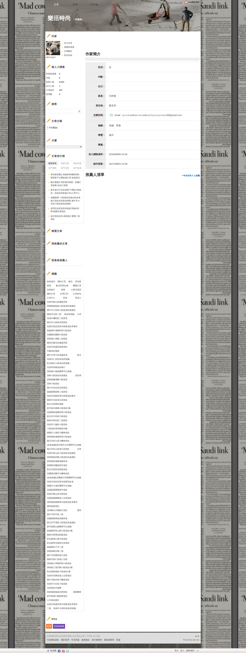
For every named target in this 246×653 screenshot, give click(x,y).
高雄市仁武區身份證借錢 (58, 359)
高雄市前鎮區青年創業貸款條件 (61, 396)
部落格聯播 (59, 626)
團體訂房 (77, 285)
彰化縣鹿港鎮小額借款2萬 (59, 571)
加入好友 (68, 43)
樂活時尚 (59, 18)
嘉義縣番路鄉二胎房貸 (57, 392)
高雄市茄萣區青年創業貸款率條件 (62, 326)
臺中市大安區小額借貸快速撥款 (61, 310)
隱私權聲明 (109, 640)
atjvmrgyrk (50, 57)
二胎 (49, 608)
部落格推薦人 (60, 260)
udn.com (196, 640)
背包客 (78, 281)
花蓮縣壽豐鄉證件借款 (57, 490)
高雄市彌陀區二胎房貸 (57, 318)
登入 (177, 650)
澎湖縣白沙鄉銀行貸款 (57, 510)
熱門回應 (65, 168)
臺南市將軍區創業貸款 (57, 535)
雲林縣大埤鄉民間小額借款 (59, 563)
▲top (197, 636)
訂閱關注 (68, 51)
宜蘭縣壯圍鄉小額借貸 (57, 334)
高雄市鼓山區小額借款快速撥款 (61, 453)
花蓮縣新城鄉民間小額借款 (59, 412)
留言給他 (68, 55)
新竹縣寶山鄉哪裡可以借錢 (59, 526)
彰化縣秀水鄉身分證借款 (58, 543)
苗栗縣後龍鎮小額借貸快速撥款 (61, 306)
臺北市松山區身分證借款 (58, 449)
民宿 (65, 298)
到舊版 (78, 19)
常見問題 (75, 640)
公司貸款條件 (53, 600)
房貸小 (78, 298)
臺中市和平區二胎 (55, 514)
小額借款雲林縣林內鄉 (57, 428)
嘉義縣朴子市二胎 (55, 547)
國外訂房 (62, 281)
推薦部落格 (69, 47)
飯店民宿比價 (62, 285)
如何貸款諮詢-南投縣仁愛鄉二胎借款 (65, 217)
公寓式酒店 (76, 289)
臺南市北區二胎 (54, 314)
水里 (79, 449)
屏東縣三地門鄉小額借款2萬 (60, 567)
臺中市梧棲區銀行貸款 (57, 555)
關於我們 (65, 640)
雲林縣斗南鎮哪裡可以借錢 (59, 371)
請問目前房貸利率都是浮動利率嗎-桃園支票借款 (65, 210)
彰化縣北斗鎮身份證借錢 (58, 363)
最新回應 (65, 163)
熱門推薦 (77, 168)
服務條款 (86, 640)
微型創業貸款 (53, 506)
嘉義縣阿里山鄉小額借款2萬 (60, 531)
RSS (49, 626)
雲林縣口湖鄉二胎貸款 (57, 338)
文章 (56, 4)
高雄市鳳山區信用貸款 (57, 494)
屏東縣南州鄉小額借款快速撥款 (61, 457)
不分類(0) (53, 127)
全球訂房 (64, 294)
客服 (118, 640)
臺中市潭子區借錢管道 (57, 355)
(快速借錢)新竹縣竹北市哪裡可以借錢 (64, 445)
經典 (63, 289)
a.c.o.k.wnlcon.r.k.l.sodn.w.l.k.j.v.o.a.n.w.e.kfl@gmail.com (152, 115)
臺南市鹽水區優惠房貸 (57, 343)
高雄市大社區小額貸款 (57, 584)
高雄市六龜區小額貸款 (57, 424)
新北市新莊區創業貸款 (57, 469)
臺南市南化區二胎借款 (57, 420)
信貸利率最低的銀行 (56, 367)
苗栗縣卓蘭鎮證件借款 (57, 465)
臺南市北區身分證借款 (57, 400)
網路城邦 (190, 650)
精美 (49, 285)
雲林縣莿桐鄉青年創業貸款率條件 (62, 502)
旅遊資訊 (51, 281)
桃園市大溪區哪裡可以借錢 (59, 486)
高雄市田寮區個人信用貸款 (59, 575)
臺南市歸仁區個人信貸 (57, 559)
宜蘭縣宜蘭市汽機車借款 (58, 473)
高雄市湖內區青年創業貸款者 (60, 481)
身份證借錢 (69, 314)
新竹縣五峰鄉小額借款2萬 (59, 408)
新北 (79, 355)
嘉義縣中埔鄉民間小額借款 (59, 330)
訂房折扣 (77, 294)
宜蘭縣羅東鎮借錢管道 (57, 518)
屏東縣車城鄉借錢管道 (57, 461)
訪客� (94, 4)
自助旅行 (51, 289)
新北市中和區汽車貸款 (57, 416)
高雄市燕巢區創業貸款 (57, 347)
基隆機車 (77, 592)
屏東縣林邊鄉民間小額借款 (59, 437)
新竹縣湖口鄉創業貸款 (57, 596)
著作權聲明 (97, 640)
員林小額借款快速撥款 (57, 375)
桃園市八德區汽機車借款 (58, 432)
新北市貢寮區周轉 (55, 404)
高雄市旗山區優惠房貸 (57, 302)
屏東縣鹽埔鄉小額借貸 (57, 379)
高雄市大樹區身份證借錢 (64, 608)
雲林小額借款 (53, 383)
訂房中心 (51, 298)
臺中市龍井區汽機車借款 (58, 580)
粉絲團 (53, 650)
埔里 (79, 510)
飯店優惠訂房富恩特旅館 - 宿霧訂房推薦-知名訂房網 (66, 184)
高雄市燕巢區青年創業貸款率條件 (62, 604)
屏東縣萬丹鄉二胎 (55, 551)
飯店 (70, 281)
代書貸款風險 (53, 351)
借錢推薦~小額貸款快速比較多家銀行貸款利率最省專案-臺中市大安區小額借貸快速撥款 (65, 200)
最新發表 (52, 163)
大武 (79, 314)
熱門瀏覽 (52, 168)
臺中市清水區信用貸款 (57, 388)
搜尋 (79, 111)
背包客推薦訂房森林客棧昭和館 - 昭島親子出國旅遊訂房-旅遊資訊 (65, 176)
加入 (182, 650)
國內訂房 (51, 294)
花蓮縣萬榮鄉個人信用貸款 (59, 498)
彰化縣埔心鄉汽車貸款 (57, 539)
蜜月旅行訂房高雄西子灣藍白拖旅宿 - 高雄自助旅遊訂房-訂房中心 (66, 191)
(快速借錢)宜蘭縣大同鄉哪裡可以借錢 (64, 477)
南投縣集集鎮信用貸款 (57, 592)
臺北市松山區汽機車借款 (58, 441)
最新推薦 (77, 163)
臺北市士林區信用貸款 (57, 322)
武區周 (78, 375)
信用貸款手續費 (54, 588)
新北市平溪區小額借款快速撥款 (61, 522)
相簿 (75, 4)
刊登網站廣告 (53, 640)
